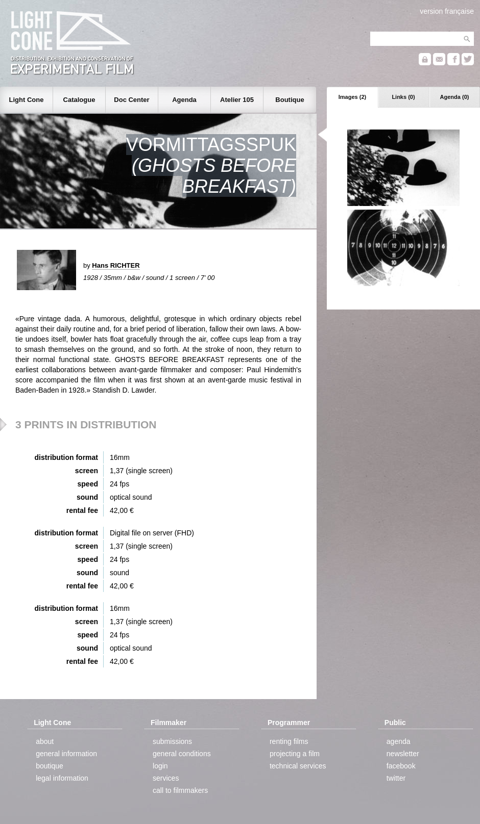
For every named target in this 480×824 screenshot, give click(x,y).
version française (447, 11)
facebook (401, 766)
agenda (399, 741)
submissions (172, 741)
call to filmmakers (180, 790)
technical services (298, 766)
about (45, 741)
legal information (62, 778)
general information (66, 754)
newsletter (403, 754)
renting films (289, 741)
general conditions (182, 754)
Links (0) (403, 97)
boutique (49, 766)
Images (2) (352, 97)
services (166, 778)
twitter (396, 778)
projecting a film (295, 754)
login (160, 766)
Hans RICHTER (115, 265)
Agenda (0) (454, 97)
